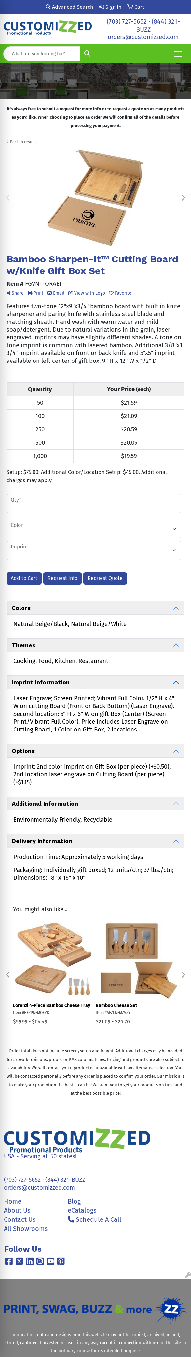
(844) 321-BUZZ (65, 1179)
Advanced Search (69, 7)
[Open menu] (177, 53)
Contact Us (19, 1219)
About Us (17, 1210)
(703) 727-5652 (127, 21)
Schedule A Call (94, 1219)
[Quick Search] (42, 53)
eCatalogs (82, 1210)
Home (12, 1201)
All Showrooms (26, 1228)
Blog (74, 1201)
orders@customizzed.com (143, 37)
